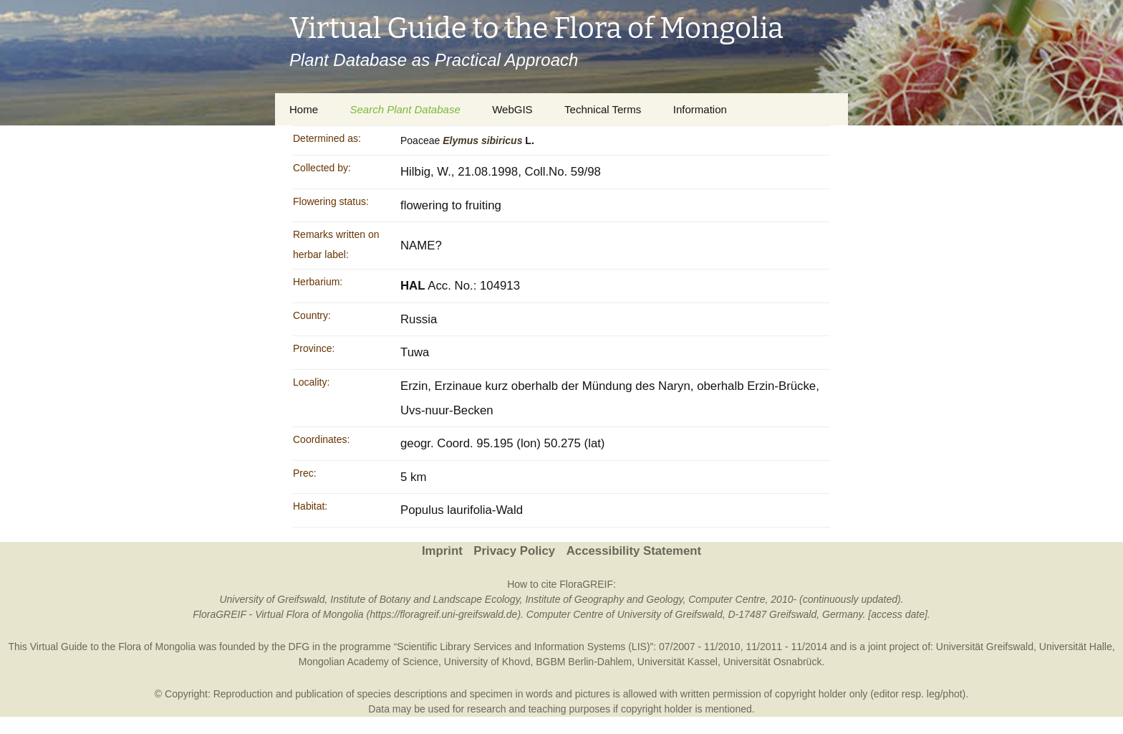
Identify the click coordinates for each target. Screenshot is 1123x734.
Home (303, 109)
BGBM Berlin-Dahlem (584, 661)
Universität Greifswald (984, 646)
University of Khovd (487, 661)
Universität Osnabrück (772, 661)
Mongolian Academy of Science (368, 661)
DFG (299, 646)
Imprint (442, 551)
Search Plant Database (405, 109)
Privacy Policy (514, 551)
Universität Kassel (677, 661)
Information (700, 109)
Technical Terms (602, 109)
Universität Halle (1075, 646)
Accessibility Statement (634, 551)
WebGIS (512, 109)
